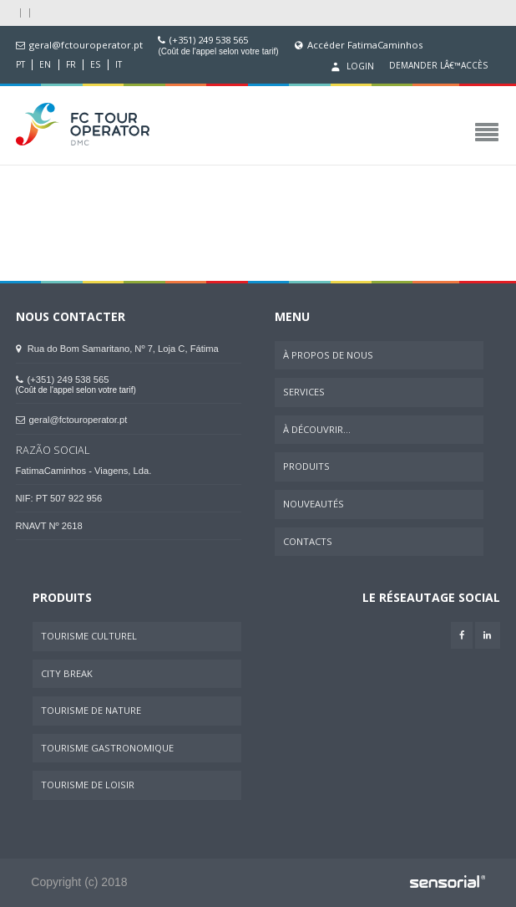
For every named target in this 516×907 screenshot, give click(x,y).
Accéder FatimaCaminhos (364, 45)
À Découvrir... (317, 429)
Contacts (307, 541)
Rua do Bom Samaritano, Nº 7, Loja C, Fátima (117, 349)
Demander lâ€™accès (438, 65)
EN (45, 64)
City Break (67, 673)
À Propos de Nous (328, 355)
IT (118, 64)
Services (304, 391)
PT (20, 64)
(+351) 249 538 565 (208, 40)
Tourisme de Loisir (87, 784)
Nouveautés (313, 503)
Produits (306, 466)
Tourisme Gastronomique (107, 747)
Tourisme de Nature (91, 710)
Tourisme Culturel (89, 635)
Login (350, 67)
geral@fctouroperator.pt (86, 45)
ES (95, 64)
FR (71, 64)
